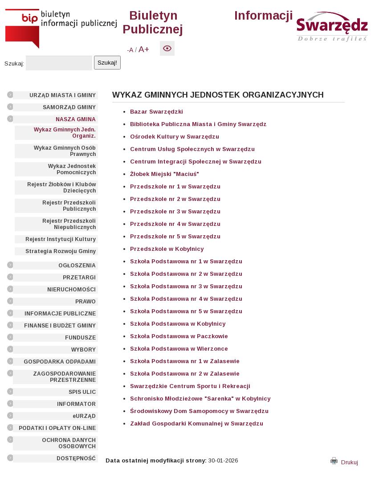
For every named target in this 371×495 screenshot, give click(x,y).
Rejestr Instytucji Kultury (60, 239)
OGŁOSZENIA (77, 265)
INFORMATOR (76, 404)
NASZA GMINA (76, 119)
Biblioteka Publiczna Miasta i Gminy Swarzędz (198, 124)
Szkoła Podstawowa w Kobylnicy (177, 323)
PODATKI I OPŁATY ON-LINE (57, 428)
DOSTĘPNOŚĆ (76, 458)
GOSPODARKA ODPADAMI (60, 362)
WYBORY (83, 350)
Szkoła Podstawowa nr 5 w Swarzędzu (186, 311)
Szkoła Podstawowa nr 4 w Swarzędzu (186, 298)
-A (130, 49)
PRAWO (85, 302)
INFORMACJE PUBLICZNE (60, 314)
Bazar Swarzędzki (156, 111)
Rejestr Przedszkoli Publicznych (69, 206)
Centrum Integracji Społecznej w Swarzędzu (195, 161)
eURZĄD (84, 416)
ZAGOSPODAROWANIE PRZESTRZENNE (64, 377)
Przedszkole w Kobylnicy (167, 248)
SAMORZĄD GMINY (69, 107)
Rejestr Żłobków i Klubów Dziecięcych (61, 187)
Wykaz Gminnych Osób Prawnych (65, 151)
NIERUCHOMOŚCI (71, 289)
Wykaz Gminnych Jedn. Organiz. (65, 133)
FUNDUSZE (80, 338)
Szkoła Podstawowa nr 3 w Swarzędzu (186, 286)
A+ (144, 49)
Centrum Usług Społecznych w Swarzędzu (192, 149)
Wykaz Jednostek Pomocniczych (72, 169)
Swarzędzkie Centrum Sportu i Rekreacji (190, 386)
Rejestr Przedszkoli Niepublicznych (69, 224)
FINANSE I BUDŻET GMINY (60, 326)
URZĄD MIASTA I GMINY (62, 95)
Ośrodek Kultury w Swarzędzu (174, 136)
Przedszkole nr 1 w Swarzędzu (175, 186)
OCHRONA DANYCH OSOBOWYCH (69, 443)
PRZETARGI (79, 277)
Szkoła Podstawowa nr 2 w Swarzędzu (186, 273)
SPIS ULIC (82, 392)
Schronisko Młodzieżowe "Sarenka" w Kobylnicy (200, 398)
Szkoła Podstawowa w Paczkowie (179, 336)
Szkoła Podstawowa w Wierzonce (179, 348)
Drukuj (344, 462)
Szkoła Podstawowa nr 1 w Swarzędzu (186, 261)
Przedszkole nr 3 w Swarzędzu (175, 211)
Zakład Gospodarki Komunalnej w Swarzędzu (196, 423)
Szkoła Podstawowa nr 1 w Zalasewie (185, 361)
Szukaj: (14, 63)
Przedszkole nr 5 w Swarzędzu (175, 236)
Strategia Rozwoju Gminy (60, 251)
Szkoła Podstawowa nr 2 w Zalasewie (185, 373)
